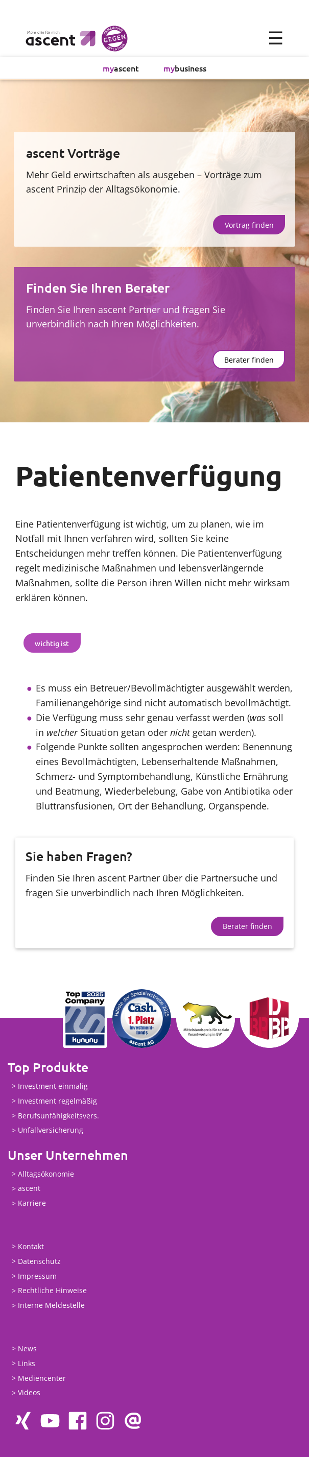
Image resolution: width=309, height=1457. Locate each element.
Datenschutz (39, 1261)
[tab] (52, 643)
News (27, 1348)
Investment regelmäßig (57, 1101)
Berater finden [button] (249, 360)
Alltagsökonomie (46, 1174)
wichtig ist (52, 643)
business (184, 68)
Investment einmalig (53, 1086)
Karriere (32, 1203)
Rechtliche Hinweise (52, 1291)
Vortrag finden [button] (249, 225)
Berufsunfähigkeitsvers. (58, 1115)
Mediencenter (42, 1378)
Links (26, 1363)
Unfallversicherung (50, 1130)
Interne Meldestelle (51, 1305)
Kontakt (31, 1246)
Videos (29, 1393)
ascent (121, 68)
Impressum (37, 1276)
